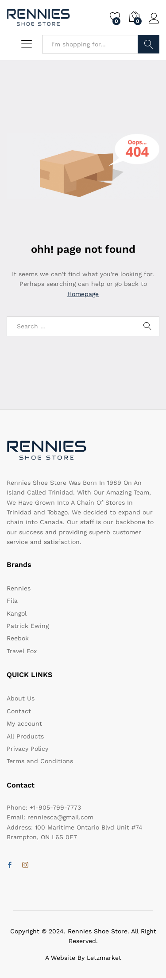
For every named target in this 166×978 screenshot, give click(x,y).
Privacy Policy (27, 748)
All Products (25, 736)
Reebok (18, 638)
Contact (19, 711)
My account (24, 723)
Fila (12, 600)
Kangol (17, 613)
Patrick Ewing (28, 625)
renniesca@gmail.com (60, 817)
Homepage (83, 293)
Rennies (19, 588)
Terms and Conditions (40, 761)
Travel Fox (22, 651)
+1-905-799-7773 (55, 807)
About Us (21, 698)
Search (148, 44)
